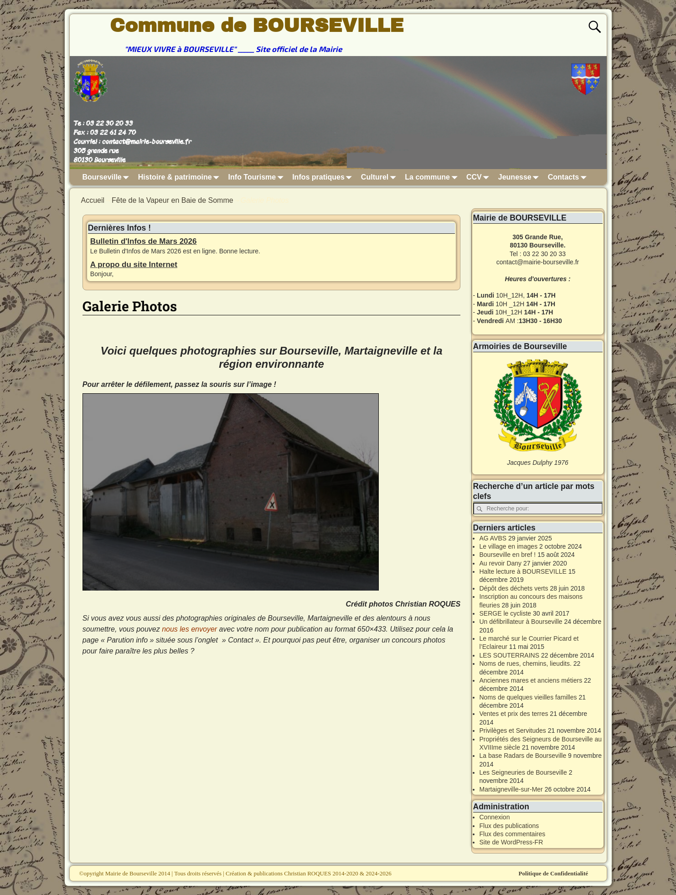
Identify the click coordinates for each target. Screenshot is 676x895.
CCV (479, 177)
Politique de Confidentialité (553, 873)
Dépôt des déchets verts (514, 588)
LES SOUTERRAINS (509, 655)
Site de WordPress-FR (511, 842)
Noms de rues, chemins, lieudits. (526, 663)
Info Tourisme (257, 177)
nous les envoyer (189, 629)
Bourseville (108, 177)
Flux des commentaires (513, 834)
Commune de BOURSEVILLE (256, 25)
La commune (433, 177)
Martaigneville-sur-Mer (511, 789)
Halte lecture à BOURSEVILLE (523, 571)
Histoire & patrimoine (180, 177)
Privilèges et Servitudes (513, 730)
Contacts (569, 177)
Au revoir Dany (501, 563)
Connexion (495, 817)
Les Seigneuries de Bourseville (523, 772)
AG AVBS (493, 538)
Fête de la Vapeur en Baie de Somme (172, 200)
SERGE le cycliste (506, 613)
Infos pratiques (324, 177)
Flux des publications (509, 825)
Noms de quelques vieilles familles (528, 697)
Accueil (93, 200)
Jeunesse (520, 177)
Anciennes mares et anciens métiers (531, 680)
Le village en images (509, 546)
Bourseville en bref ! (508, 554)
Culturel (380, 177)
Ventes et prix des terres (514, 713)
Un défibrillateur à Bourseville (521, 621)
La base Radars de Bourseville (523, 755)
